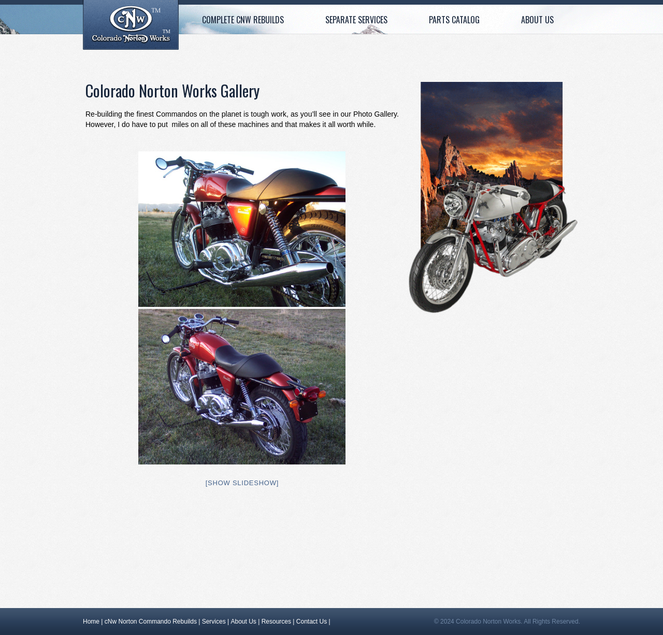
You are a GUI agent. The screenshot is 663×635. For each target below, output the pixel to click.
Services (214, 621)
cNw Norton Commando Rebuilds (151, 621)
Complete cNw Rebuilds (243, 19)
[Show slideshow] (242, 483)
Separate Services (356, 19)
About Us (537, 19)
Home (131, 25)
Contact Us (311, 621)
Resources (276, 621)
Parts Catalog (454, 19)
